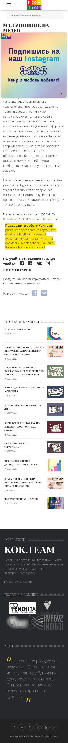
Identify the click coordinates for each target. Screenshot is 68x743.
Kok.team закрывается (18, 329)
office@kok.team (20, 581)
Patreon (11, 247)
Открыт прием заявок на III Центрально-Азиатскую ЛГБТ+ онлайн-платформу (23, 482)
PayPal (23, 234)
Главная (12, 15)
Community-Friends (43, 219)
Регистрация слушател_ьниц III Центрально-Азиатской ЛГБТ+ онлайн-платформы (24, 351)
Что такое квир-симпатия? (21, 498)
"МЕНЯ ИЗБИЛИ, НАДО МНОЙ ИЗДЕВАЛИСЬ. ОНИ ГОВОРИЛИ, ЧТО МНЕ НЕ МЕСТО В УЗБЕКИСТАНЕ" (24, 371)
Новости (20, 15)
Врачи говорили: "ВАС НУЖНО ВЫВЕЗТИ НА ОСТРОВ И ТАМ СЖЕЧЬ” (22, 427)
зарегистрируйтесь (36, 279)
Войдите (9, 279)
